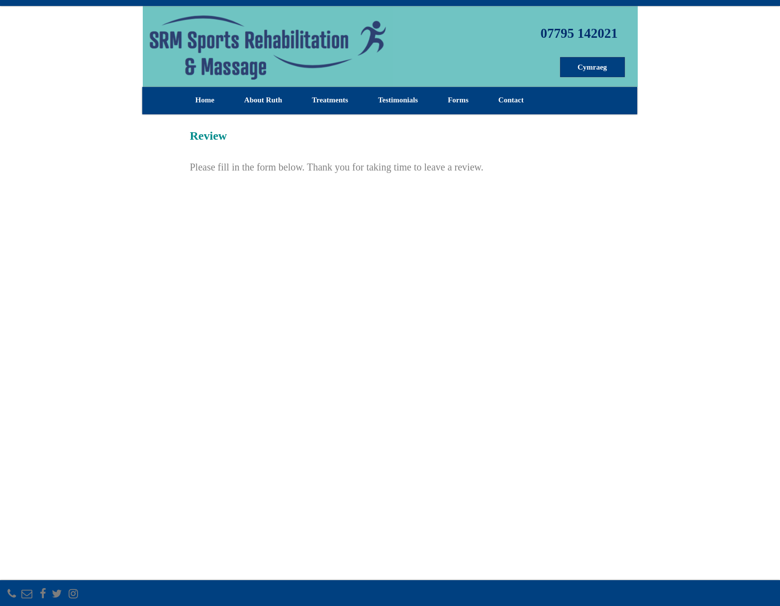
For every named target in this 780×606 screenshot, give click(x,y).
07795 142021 (578, 33)
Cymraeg (592, 67)
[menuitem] (593, 67)
